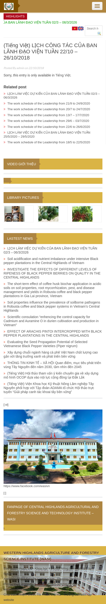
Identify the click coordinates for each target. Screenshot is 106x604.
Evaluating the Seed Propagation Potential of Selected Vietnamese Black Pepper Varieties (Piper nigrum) (45, 344)
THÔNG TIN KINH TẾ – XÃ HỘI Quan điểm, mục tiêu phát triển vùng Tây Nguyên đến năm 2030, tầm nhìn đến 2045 (52, 365)
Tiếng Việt (62, 75)
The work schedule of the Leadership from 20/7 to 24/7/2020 (48, 109)
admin (20, 68)
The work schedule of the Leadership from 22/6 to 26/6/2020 (48, 127)
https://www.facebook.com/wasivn (27, 486)
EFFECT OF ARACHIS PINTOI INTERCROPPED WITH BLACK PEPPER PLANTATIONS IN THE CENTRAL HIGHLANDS (53, 333)
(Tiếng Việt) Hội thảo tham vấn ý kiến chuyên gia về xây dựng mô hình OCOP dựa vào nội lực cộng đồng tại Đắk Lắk (51, 375)
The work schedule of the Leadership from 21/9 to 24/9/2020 (48, 103)
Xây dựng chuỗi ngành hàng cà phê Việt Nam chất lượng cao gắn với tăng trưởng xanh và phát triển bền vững (51, 354)
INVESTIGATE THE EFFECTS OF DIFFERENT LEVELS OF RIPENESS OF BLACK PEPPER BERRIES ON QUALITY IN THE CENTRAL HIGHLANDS (52, 273)
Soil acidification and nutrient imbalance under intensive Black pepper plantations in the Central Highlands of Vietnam (51, 261)
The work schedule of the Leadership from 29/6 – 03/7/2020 (48, 121)
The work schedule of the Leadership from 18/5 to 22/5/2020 (48, 142)
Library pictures (23, 198)
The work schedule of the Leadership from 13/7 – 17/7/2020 (48, 115)
